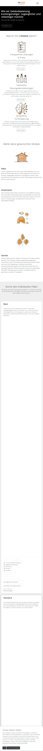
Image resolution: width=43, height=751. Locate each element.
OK (4, 748)
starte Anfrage (8, 590)
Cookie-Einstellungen (13, 748)
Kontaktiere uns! (6, 26)
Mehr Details (20, 69)
